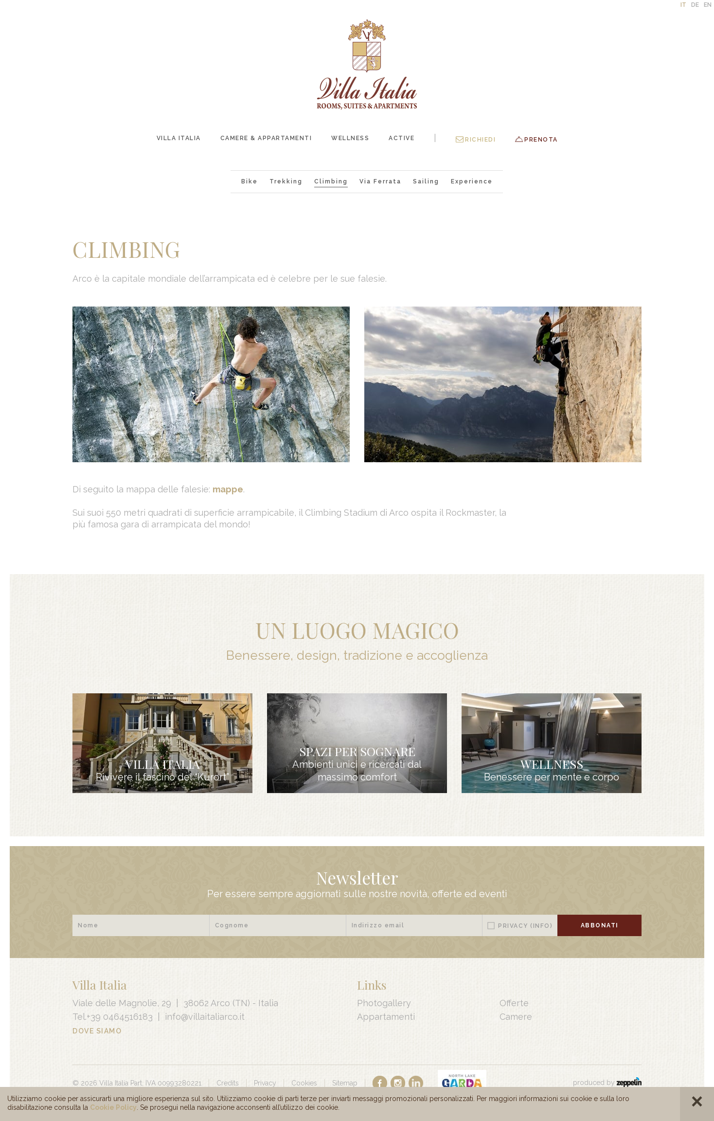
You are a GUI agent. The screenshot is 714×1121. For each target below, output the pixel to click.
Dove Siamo (97, 1031)
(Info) (541, 925)
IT (683, 4)
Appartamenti (386, 1017)
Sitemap (344, 1083)
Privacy (525, 925)
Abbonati (600, 925)
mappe (228, 489)
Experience (472, 181)
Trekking (286, 181)
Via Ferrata (380, 181)
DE (695, 4)
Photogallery (384, 1003)
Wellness (350, 138)
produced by (607, 1082)
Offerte (514, 1003)
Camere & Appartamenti (266, 138)
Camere (516, 1017)
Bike (249, 181)
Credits (227, 1083)
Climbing (331, 181)
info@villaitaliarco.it (205, 1017)
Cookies (304, 1083)
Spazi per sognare (357, 751)
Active (401, 138)
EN (708, 4)
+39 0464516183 (120, 1017)
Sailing (426, 181)
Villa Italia (179, 138)
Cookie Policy (113, 1107)
